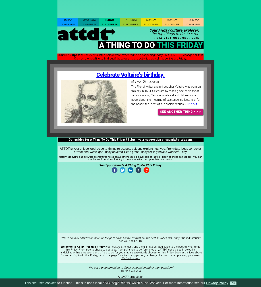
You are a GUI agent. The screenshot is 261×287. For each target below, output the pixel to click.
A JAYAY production (130, 277)
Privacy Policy (217, 283)
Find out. (192, 104)
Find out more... (130, 258)
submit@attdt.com (178, 140)
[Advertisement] (130, 8)
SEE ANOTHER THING (180, 112)
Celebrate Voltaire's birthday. (130, 75)
